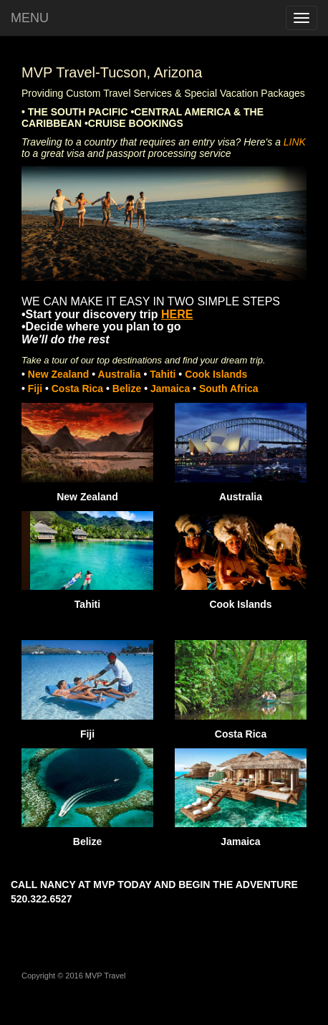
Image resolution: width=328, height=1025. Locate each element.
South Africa (229, 388)
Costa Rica (79, 388)
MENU (30, 18)
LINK (295, 142)
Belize (128, 388)
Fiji (36, 388)
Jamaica (171, 388)
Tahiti (162, 374)
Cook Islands (214, 374)
